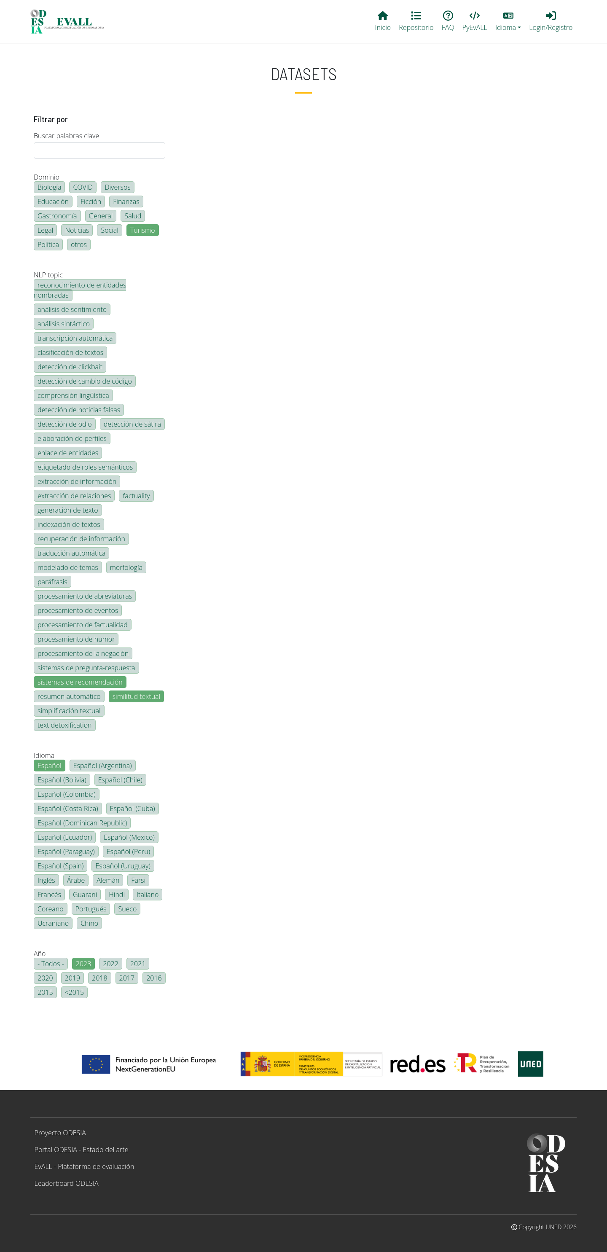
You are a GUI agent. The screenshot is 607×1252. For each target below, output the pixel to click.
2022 (110, 963)
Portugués (91, 908)
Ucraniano (53, 923)
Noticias (77, 230)
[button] (508, 21)
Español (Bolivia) (62, 780)
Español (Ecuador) (65, 837)
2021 (138, 963)
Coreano (51, 908)
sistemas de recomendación (80, 682)
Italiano (147, 894)
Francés (49, 894)
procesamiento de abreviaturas (85, 596)
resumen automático (69, 696)
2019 (73, 978)
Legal (45, 230)
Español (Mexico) (129, 837)
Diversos (118, 187)
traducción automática (71, 553)
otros (79, 244)
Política (48, 244)
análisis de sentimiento (72, 309)
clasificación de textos (70, 352)
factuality (136, 495)
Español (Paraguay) (66, 851)
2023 (83, 963)
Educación (53, 201)
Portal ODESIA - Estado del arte (82, 1149)
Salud (132, 215)
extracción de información (77, 481)
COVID (83, 187)
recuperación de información (81, 538)
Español (50, 765)
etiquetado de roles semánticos (85, 467)
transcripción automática (75, 338)
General (101, 215)
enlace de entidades (68, 452)
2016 (154, 978)
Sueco (127, 908)
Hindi (117, 894)
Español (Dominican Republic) (82, 823)
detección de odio (65, 424)
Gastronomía (57, 215)
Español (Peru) (128, 851)
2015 (45, 992)
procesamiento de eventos (78, 610)
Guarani (85, 894)
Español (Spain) (60, 865)
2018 (99, 978)
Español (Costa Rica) (68, 808)
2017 (127, 978)
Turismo (142, 230)
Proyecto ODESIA (60, 1132)
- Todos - (51, 963)
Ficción (91, 201)
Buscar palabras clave (66, 135)
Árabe (76, 880)
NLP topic (48, 274)
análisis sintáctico (64, 323)
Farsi (138, 880)
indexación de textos (69, 524)
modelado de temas (68, 567)
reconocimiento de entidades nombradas (80, 290)
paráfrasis (52, 581)
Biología (49, 187)
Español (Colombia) (67, 794)
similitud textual (137, 696)
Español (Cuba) (132, 808)
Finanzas (126, 201)
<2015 (74, 992)
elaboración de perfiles (72, 438)
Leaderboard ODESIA (67, 1183)
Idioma (44, 755)
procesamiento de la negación (83, 653)
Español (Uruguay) (122, 865)
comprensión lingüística (73, 395)
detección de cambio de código (85, 381)
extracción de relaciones (74, 495)
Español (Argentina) (102, 765)
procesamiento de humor (76, 639)
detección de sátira (132, 424)
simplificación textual (69, 710)
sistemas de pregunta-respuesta (86, 667)
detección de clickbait (70, 366)
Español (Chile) (120, 780)
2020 (45, 978)
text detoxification (65, 725)
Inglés (46, 880)
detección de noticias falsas (79, 409)
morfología (126, 567)
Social (109, 230)
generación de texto (68, 510)
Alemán (108, 880)
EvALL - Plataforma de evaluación (84, 1166)
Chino (89, 923)
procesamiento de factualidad (83, 624)
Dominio (46, 177)
